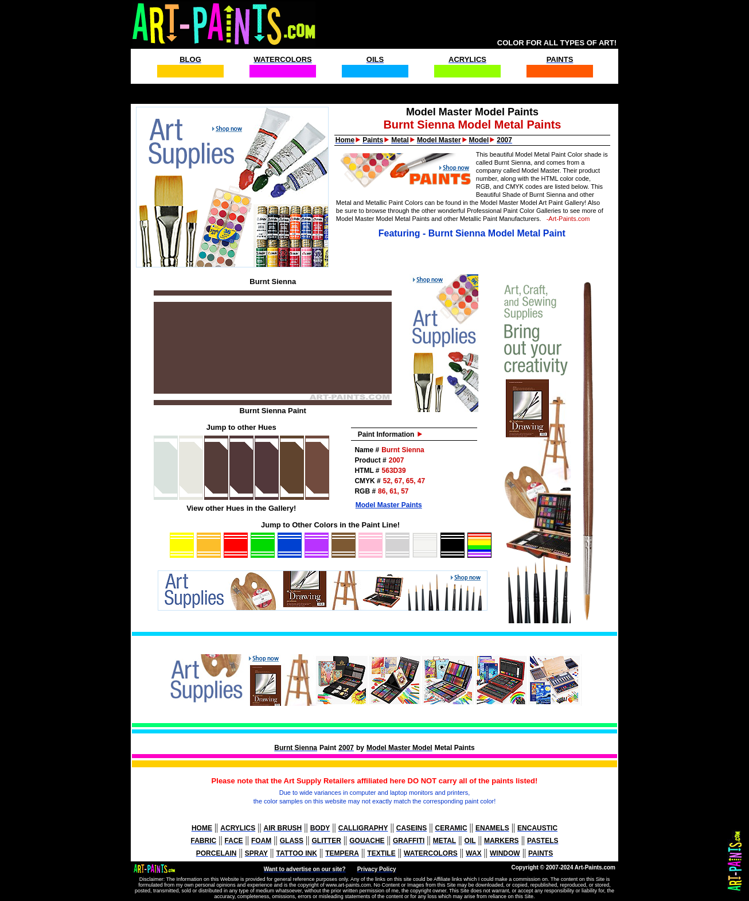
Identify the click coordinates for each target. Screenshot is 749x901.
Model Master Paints (389, 505)
